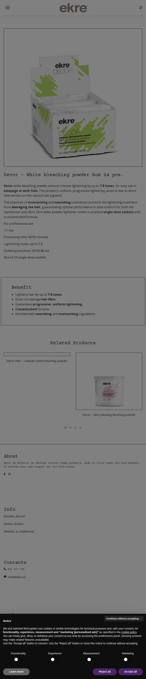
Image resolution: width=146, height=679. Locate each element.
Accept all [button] (130, 671)
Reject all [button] (104, 671)
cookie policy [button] (128, 632)
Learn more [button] (16, 671)
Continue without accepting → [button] (124, 618)
